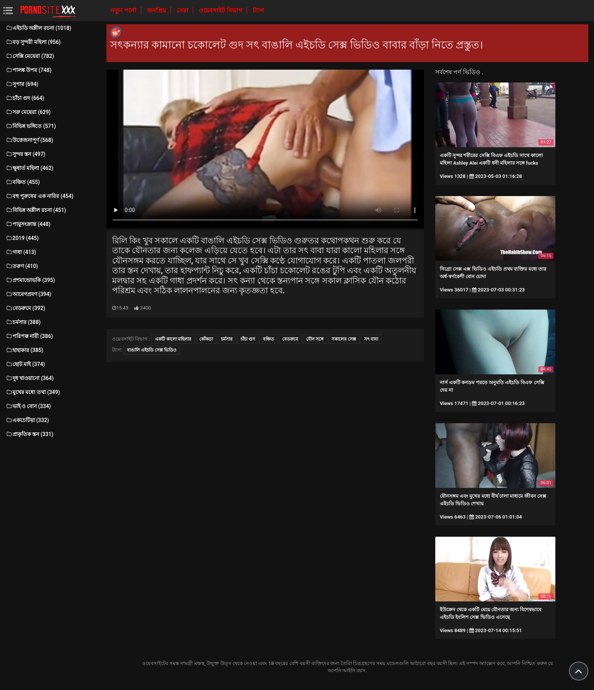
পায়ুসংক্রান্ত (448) (28, 224)
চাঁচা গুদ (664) (25, 98)
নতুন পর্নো (124, 10)
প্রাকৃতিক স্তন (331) (29, 434)
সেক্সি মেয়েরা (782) (30, 56)
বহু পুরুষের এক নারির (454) (39, 196)
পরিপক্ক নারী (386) (29, 336)
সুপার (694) (22, 84)
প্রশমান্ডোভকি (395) (30, 280)
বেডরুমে (290, 339)
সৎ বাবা (371, 339)
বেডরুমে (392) (25, 308)
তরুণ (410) (22, 266)
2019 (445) (22, 238)
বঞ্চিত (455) (23, 182)
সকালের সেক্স (343, 339)
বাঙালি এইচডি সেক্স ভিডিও (152, 350)
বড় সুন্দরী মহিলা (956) (33, 42)
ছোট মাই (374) (25, 364)
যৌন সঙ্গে (315, 339)
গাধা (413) (21, 252)
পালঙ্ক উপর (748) (29, 70)
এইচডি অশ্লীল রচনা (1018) (38, 28)
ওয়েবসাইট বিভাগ (221, 10)
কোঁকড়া (206, 339)
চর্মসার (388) (23, 322)
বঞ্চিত (268, 339)
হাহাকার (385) (24, 350)
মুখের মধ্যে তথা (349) (33, 392)
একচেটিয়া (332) (27, 420)
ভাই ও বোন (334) (28, 406)
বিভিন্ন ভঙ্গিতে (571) (31, 126)
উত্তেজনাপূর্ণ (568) (29, 140)
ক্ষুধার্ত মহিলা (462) (29, 168)
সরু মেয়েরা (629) (28, 112)
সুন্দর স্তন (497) (25, 154)
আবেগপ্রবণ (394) (28, 294)
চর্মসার (227, 339)
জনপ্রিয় (157, 10)
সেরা (183, 10)
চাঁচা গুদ (248, 339)
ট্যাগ (258, 10)
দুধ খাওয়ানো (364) (30, 378)
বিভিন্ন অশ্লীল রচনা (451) (36, 210)
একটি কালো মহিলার (173, 339)
